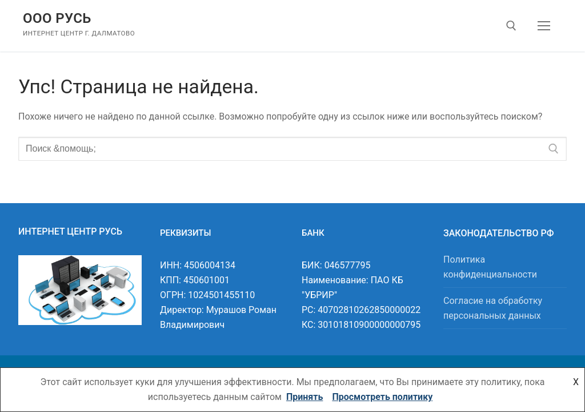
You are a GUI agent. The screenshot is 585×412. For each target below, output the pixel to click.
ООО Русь (57, 18)
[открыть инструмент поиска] (511, 26)
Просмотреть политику (382, 396)
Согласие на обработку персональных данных (492, 308)
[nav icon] (544, 26)
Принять (304, 396)
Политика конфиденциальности (490, 267)
